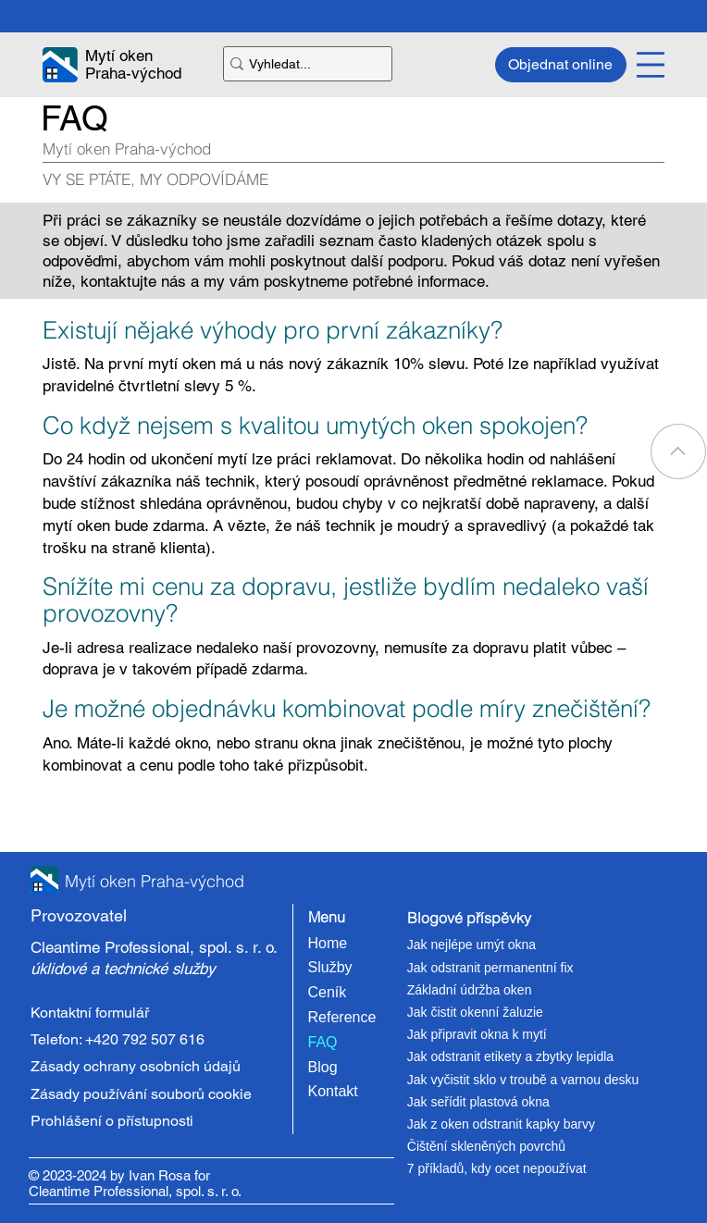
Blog (323, 1067)
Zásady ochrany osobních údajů (136, 1066)
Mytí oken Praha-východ (133, 64)
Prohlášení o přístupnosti (112, 1121)
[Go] (678, 451)
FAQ (323, 1042)
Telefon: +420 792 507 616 (118, 1039)
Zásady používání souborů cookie (141, 1094)
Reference (342, 1017)
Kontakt (333, 1091)
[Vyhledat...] (301, 63)
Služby (330, 967)
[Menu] (650, 64)
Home (328, 943)
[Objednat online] (560, 64)
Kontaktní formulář (90, 1012)
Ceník (327, 992)
